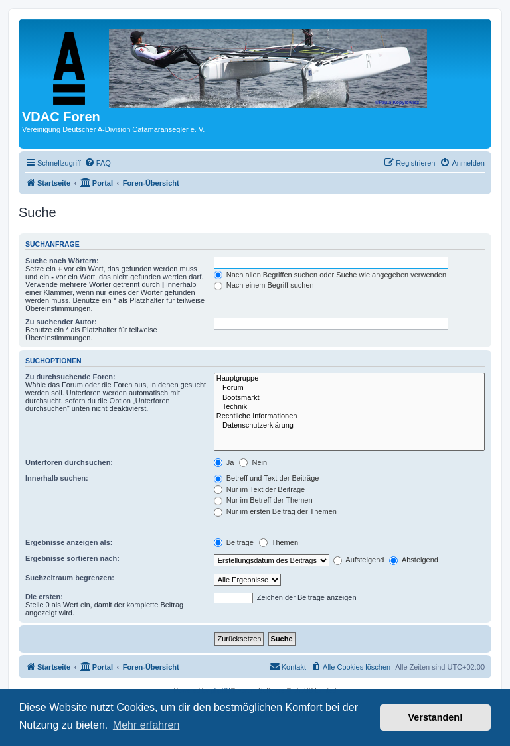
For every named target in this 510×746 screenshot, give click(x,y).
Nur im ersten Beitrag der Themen (275, 511)
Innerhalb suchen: (56, 478)
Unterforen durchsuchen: (69, 462)
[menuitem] (97, 163)
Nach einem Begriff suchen (264, 285)
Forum (349, 388)
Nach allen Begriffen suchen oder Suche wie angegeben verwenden (330, 275)
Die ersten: (44, 597)
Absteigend (413, 560)
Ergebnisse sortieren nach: (72, 558)
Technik (349, 407)
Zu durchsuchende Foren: (70, 377)
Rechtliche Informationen (349, 416)
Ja (224, 462)
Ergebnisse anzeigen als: (68, 542)
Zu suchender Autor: (61, 322)
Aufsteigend (358, 560)
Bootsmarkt (349, 398)
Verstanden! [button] (435, 717)
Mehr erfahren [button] (146, 725)
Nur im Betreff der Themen (263, 500)
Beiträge (234, 542)
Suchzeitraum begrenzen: (69, 578)
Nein (253, 462)
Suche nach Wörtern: (62, 261)
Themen (278, 542)
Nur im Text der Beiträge (259, 489)
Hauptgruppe (349, 378)
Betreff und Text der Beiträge (266, 478)
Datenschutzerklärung (349, 425)
